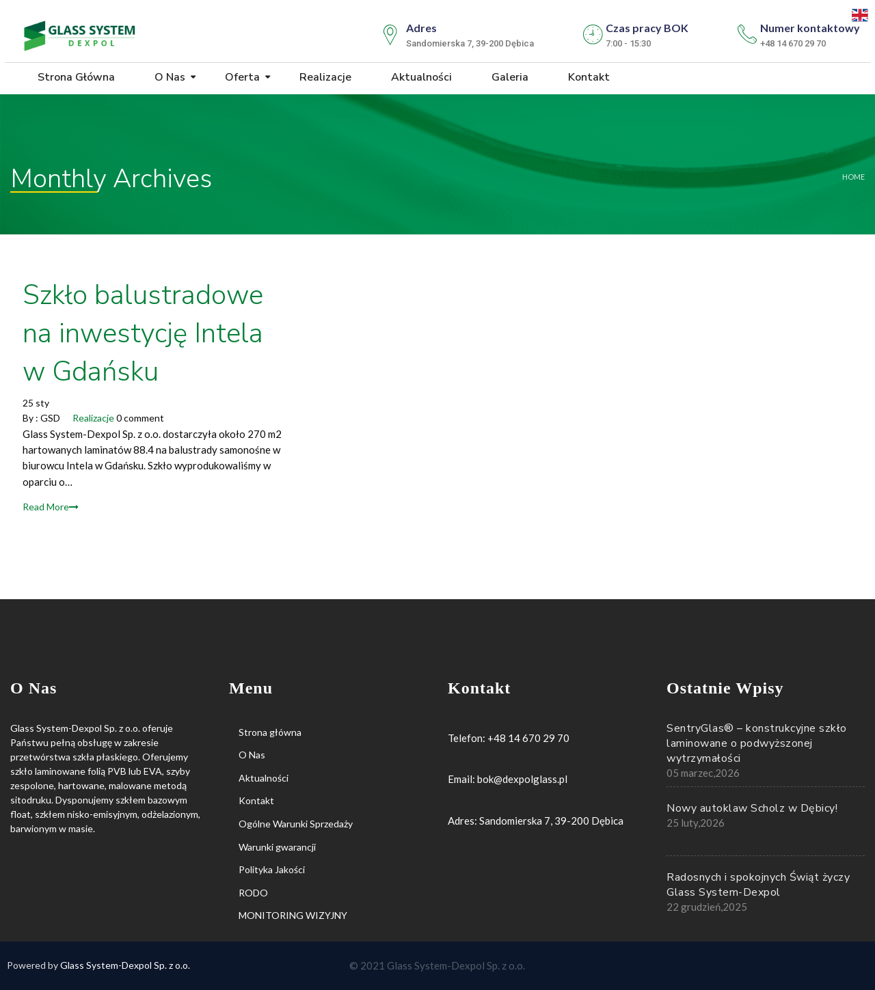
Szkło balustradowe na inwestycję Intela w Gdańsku (143, 333)
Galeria (508, 77)
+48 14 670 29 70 (528, 738)
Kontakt (587, 77)
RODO (253, 892)
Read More (51, 506)
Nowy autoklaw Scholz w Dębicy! (752, 808)
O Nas (168, 77)
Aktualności (420, 77)
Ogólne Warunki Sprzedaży (296, 823)
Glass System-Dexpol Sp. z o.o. (125, 965)
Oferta (241, 77)
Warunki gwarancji (277, 847)
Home (853, 176)
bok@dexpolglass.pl (522, 779)
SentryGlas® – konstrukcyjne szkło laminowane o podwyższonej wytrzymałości (757, 743)
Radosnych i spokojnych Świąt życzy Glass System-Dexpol (758, 885)
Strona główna (75, 77)
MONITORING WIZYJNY (293, 915)
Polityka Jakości (272, 869)
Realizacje (324, 77)
